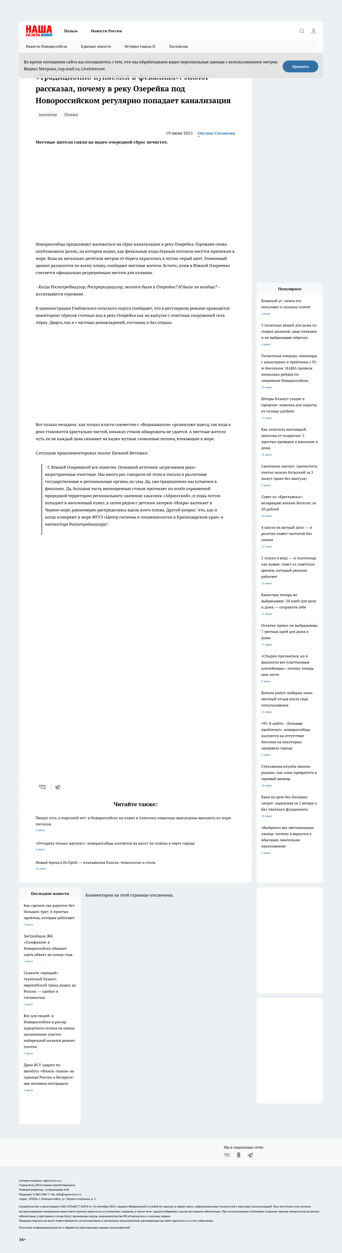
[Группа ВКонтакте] (227, 1155)
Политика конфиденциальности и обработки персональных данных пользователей (74, 1227)
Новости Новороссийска (46, 46)
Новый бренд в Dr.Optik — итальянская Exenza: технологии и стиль (135, 866)
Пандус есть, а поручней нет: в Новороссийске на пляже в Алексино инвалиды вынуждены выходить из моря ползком (135, 824)
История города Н (140, 46)
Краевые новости (96, 46)
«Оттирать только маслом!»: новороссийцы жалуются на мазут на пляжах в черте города (135, 846)
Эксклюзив (178, 46)
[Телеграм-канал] (250, 1155)
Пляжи (71, 114)
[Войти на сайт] (313, 31)
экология (47, 114)
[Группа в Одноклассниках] (239, 1155)
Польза (71, 30)
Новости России (106, 30)
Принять (300, 66)
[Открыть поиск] (301, 31)
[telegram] (59, 787)
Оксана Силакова (216, 133)
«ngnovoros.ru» (52, 1180)
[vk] (43, 787)
